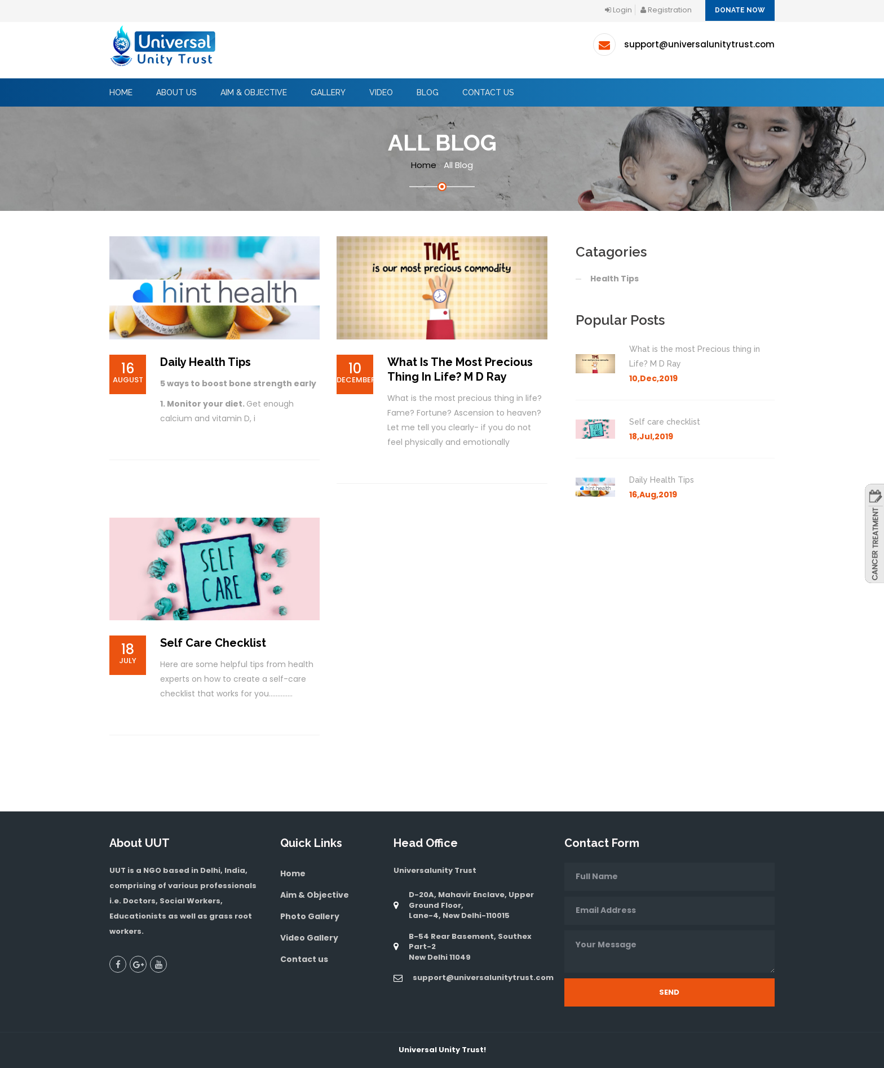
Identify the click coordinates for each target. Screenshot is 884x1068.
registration (666, 10)
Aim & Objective (314, 895)
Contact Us (488, 92)
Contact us (304, 959)
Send (669, 992)
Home (120, 92)
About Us (176, 92)
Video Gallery (309, 937)
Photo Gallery (309, 916)
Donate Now (740, 10)
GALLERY (328, 92)
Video (381, 92)
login (618, 10)
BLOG (428, 92)
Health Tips (614, 278)
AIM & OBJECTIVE (253, 92)
